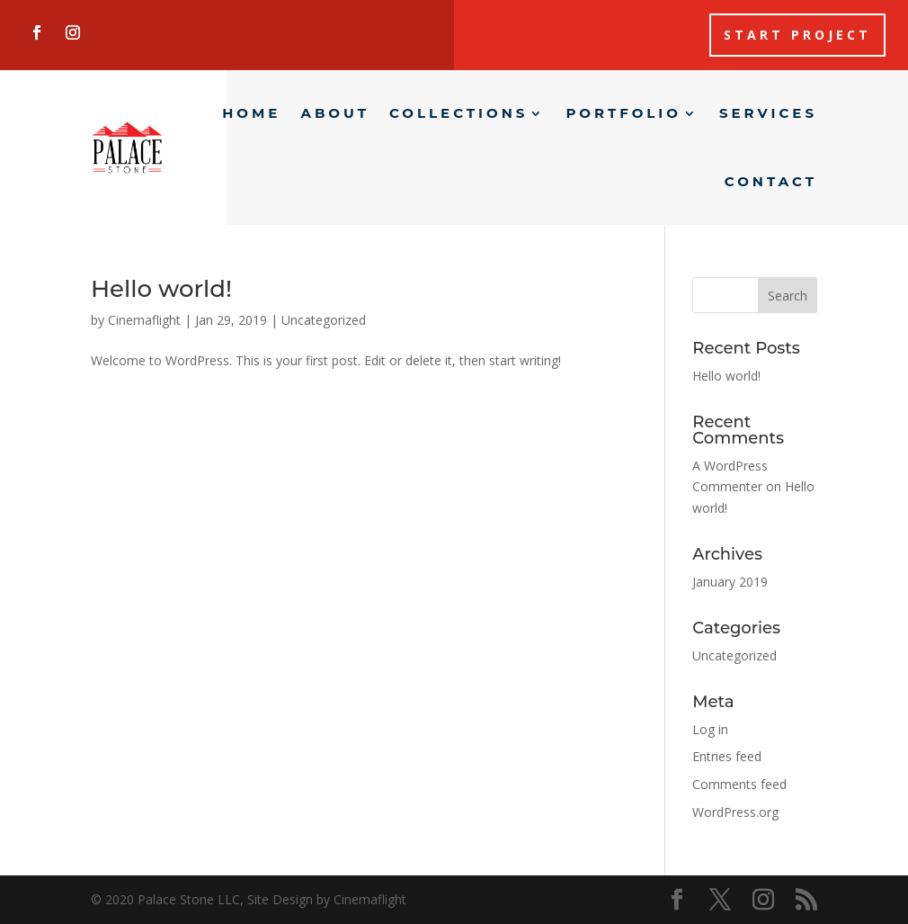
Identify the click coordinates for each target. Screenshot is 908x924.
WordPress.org (735, 812)
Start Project (797, 34)
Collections (458, 112)
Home (251, 112)
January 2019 (730, 581)
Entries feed (726, 756)
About (334, 112)
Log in (710, 729)
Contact (771, 181)
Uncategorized (323, 319)
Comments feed (739, 784)
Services (768, 112)
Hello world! (161, 288)
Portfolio (623, 112)
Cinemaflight (144, 319)
